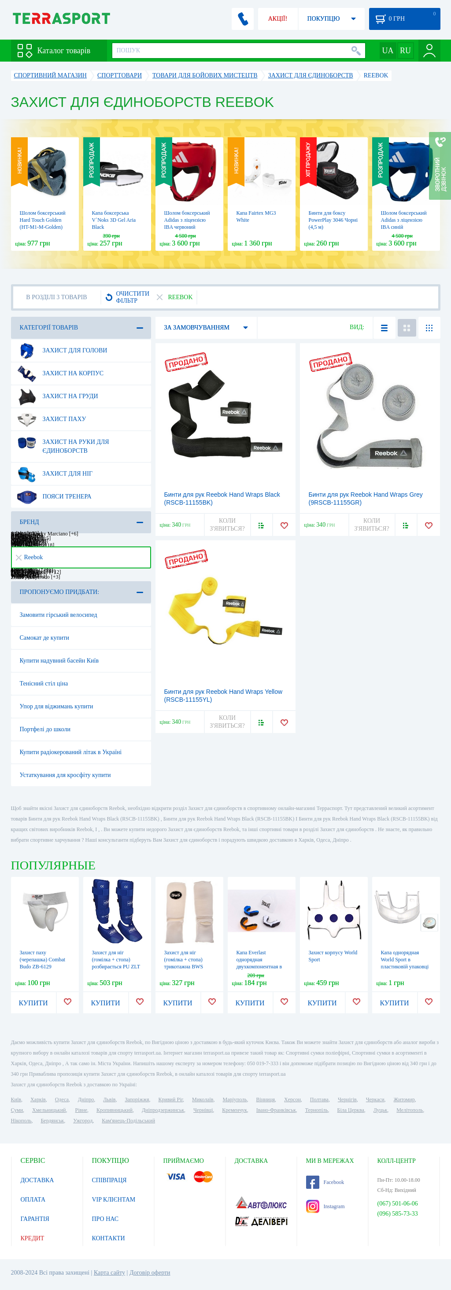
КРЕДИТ (32, 1238)
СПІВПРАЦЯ (109, 1180)
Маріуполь (235, 1099)
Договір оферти (149, 1272)
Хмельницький (49, 1110)
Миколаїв (202, 1099)
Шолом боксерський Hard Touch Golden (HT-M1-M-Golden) (43, 220)
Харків (38, 1099)
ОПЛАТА (33, 1199)
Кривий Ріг (171, 1099)
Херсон (292, 1099)
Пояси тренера (54, 497)
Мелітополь (409, 1110)
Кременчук (234, 1110)
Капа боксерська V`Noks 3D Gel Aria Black (114, 220)
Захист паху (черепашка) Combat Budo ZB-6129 (43, 959)
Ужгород (82, 1121)
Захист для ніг (54, 474)
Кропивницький (114, 1110)
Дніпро (86, 1099)
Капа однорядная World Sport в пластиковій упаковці (405, 959)
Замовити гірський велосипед (58, 615)
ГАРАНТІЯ (35, 1219)
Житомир (404, 1099)
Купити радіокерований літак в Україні (71, 752)
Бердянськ (52, 1121)
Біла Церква (350, 1110)
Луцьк (380, 1110)
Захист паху (51, 419)
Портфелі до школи (45, 729)
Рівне (81, 1110)
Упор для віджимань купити (56, 706)
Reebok (29, 557)
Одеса (62, 1099)
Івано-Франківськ (276, 1110)
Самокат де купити (45, 637)
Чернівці (203, 1110)
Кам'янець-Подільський (128, 1121)
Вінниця (265, 1099)
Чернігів (347, 1099)
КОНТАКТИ (108, 1238)
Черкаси (375, 1099)
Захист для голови (62, 351)
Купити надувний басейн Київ (59, 660)
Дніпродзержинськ (163, 1110)
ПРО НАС (105, 1219)
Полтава (319, 1099)
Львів (109, 1099)
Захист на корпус (60, 373)
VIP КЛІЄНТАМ (114, 1199)
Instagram (325, 1206)
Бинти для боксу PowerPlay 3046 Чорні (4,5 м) (333, 220)
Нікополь (21, 1121)
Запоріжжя (137, 1099)
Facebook (325, 1182)
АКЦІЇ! (278, 18)
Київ (16, 1099)
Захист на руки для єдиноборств (63, 443)
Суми (17, 1110)
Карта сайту (109, 1272)
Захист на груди (57, 396)
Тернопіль (316, 1110)
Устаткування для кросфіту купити (65, 775)
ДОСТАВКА (37, 1180)
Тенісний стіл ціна (44, 683)
